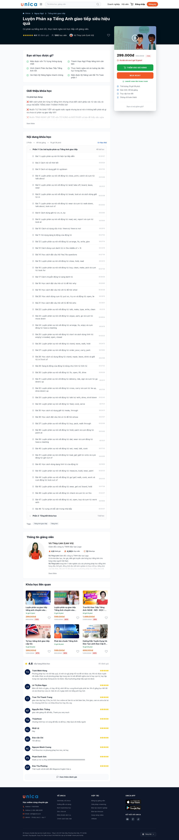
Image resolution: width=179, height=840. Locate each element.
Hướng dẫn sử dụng (64, 804)
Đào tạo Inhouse (97, 811)
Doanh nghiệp (114, 4)
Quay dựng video (97, 815)
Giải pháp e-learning (98, 804)
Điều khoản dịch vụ (64, 815)
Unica (26, 13)
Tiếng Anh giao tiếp (56, 13)
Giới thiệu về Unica (63, 801)
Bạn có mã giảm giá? (135, 106)
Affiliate (94, 819)
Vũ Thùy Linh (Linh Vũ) (84, 35)
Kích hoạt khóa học (64, 808)
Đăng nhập (140, 4)
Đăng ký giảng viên (98, 801)
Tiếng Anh (54, 523)
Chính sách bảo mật (64, 819)
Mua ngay (135, 75)
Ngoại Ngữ (39, 13)
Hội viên (125, 4)
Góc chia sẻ (61, 811)
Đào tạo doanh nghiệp (99, 808)
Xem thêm (31, 123)
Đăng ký (152, 4)
